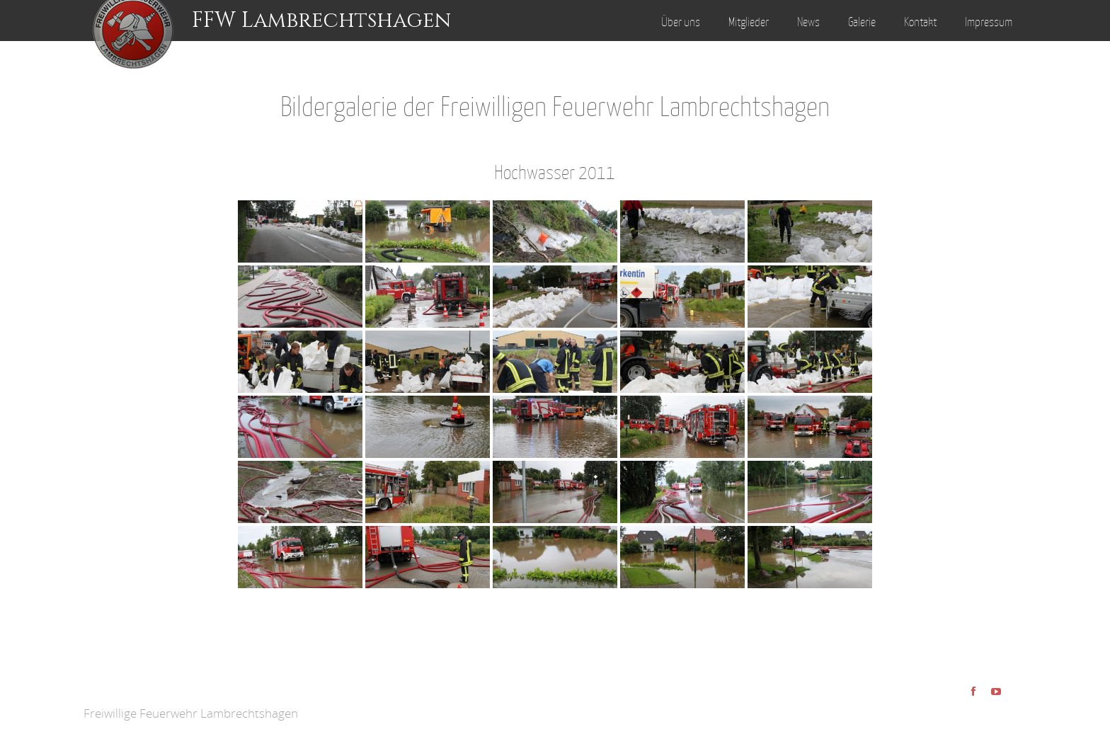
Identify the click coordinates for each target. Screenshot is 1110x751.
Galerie (862, 22)
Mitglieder (748, 22)
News (808, 22)
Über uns (680, 22)
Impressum (988, 22)
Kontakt (920, 22)
